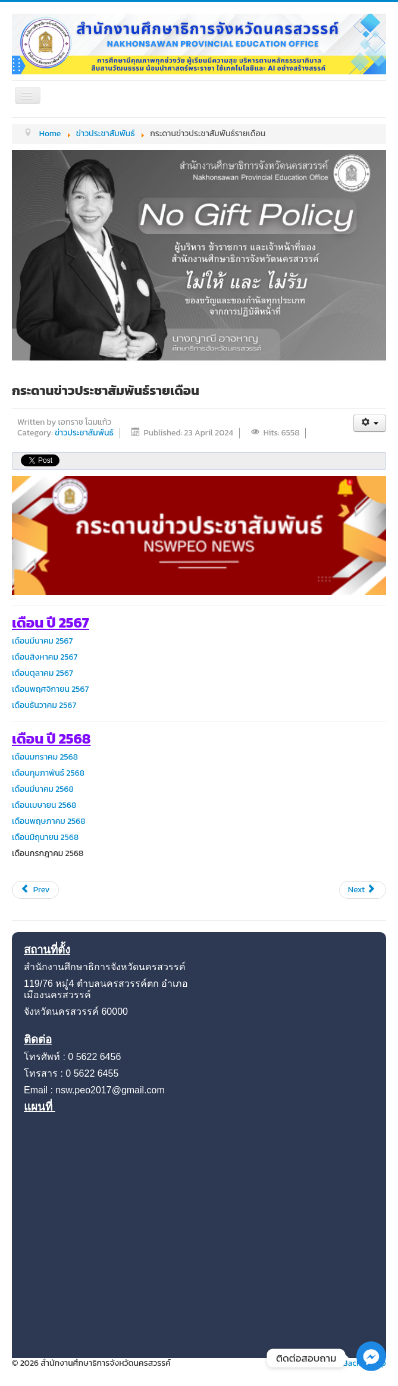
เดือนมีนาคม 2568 (43, 789)
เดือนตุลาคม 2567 (42, 673)
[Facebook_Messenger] (371, 1368)
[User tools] (369, 423)
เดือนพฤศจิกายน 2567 (50, 689)
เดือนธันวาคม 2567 (44, 705)
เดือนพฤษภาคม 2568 (49, 821)
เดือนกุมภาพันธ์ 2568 (48, 773)
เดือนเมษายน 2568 (44, 805)
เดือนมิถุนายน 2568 (45, 837)
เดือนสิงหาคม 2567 (45, 657)
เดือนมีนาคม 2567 (42, 641)
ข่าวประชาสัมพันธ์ (84, 433)
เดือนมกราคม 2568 (45, 757)
